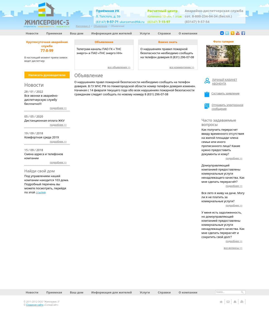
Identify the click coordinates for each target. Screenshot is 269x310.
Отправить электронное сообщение (224, 107)
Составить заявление (222, 94)
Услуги (145, 33)
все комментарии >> (181, 67)
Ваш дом (76, 33)
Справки (164, 33)
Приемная (54, 33)
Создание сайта (34, 304)
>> (58, 108)
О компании (188, 33)
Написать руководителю (46, 75)
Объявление (117, 26)
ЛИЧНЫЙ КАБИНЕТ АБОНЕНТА (221, 82)
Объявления (100, 26)
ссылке (41, 192)
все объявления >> (119, 67)
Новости (32, 33)
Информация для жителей (111, 33)
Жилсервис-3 (83, 26)
